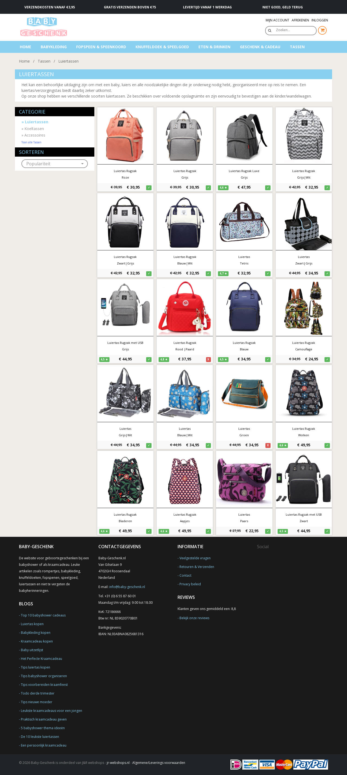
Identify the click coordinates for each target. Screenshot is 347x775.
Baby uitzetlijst (32, 650)
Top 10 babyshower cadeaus (43, 615)
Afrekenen (300, 20)
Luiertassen (68, 61)
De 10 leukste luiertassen (40, 736)
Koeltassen (32, 128)
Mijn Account (277, 20)
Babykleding (54, 46)
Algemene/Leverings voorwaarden (158, 762)
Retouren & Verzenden (196, 566)
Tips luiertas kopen (35, 667)
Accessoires (33, 135)
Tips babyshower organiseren (44, 676)
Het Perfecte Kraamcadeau (41, 658)
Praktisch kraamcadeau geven (44, 719)
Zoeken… (283, 30)
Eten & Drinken (214, 46)
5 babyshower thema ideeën (43, 728)
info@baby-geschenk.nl (127, 587)
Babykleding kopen (35, 632)
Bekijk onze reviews (194, 618)
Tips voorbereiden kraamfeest (44, 684)
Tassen (297, 46)
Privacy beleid (190, 584)
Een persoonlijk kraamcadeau (43, 745)
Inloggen (319, 20)
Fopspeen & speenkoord (101, 46)
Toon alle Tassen (31, 142)
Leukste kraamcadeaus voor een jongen (51, 710)
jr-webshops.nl (118, 762)
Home (25, 46)
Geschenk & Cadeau (260, 46)
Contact (185, 575)
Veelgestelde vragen (195, 558)
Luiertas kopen (32, 624)
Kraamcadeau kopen (37, 641)
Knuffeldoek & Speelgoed (162, 46)
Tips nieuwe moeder (36, 702)
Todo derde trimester (37, 693)
